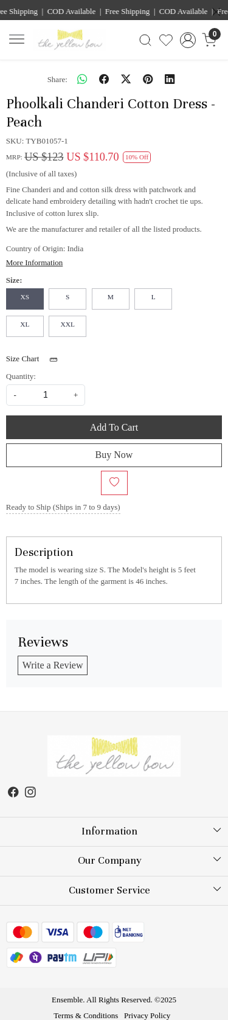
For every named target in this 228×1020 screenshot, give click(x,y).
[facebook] (104, 79)
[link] (145, 40)
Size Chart (36, 359)
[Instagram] (30, 793)
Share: (57, 79)
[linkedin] (170, 79)
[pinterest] (148, 79)
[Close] (216, 12)
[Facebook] (13, 793)
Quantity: (21, 376)
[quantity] (45, 395)
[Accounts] (187, 40)
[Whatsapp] (82, 79)
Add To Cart (114, 427)
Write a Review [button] (52, 665)
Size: (14, 280)
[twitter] (126, 79)
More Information (34, 262)
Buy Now (114, 454)
